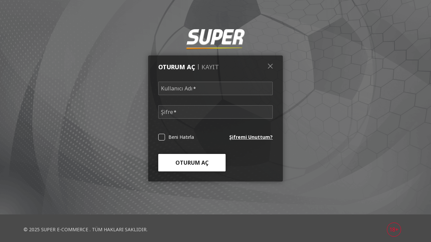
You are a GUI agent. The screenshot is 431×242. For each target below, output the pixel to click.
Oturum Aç (191, 162)
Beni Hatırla (181, 137)
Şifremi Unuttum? (251, 137)
